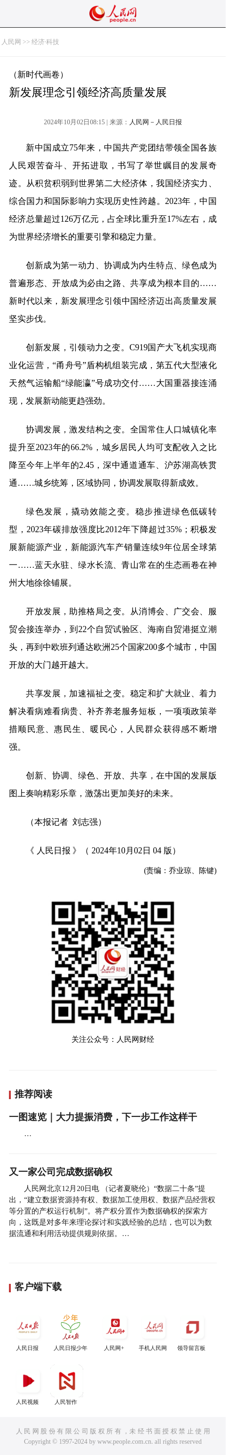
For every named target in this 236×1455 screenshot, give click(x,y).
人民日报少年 (70, 1331)
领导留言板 (192, 1331)
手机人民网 (153, 1331)
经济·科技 (45, 41)
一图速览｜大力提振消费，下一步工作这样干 (103, 1117)
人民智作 (66, 1385)
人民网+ (115, 1331)
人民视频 (28, 1385)
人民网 (11, 41)
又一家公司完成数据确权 (60, 1172)
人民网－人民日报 (155, 122)
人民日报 (28, 1331)
